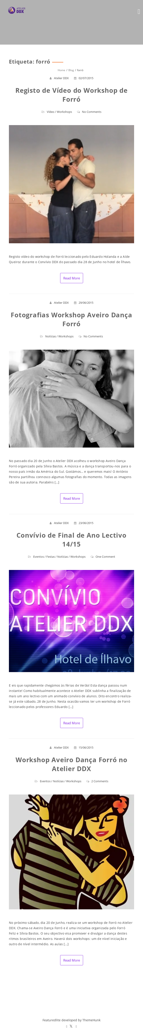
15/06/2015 (83, 747)
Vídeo (50, 112)
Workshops (64, 112)
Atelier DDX (61, 78)
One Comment (103, 557)
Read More (71, 278)
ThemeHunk (91, 1020)
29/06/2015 (83, 303)
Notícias (50, 336)
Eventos (38, 557)
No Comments (89, 112)
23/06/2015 (83, 523)
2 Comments (97, 781)
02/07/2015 (83, 78)
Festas (50, 557)
